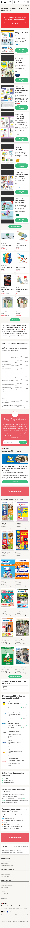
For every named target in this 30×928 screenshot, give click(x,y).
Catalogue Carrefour (6, 876)
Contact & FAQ (4, 893)
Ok (23, 442)
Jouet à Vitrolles (7, 780)
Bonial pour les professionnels (8, 896)
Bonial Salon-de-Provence (8, 850)
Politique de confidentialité (21, 915)
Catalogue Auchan (5, 883)
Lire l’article (15, 481)
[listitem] (8, 240)
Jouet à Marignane (8, 782)
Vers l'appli (15, 23)
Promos (19, 850)
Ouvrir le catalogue (21, 50)
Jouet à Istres (6, 779)
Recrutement (4, 898)
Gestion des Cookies (20, 917)
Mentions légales (5, 915)
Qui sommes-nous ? (6, 861)
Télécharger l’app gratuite (7, 865)
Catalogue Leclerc (5, 874)
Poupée (5, 688)
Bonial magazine (5, 863)
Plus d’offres (15, 319)
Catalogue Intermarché (6, 885)
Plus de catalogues (15, 226)
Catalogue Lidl (4, 872)
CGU (2, 917)
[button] (15, 42)
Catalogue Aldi (4, 887)
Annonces (26, 5)
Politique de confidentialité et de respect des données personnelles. (15, 435)
